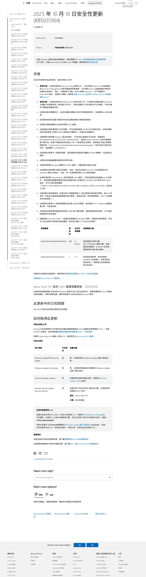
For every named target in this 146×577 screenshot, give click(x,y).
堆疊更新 (61, 331)
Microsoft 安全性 (81, 514)
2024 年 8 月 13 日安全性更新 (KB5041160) (19, 95)
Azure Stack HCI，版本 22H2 (17, 20)
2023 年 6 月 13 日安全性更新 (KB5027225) (19, 184)
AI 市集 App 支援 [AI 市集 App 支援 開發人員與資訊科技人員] (101, 564)
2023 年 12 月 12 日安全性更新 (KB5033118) (19, 150)
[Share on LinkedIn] (39, 453)
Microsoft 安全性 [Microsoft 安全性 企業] (77, 561)
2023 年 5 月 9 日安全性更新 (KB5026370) (19, 190)
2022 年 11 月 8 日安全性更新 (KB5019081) (19, 249)
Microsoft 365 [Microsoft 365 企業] (77, 572)
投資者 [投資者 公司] (120, 568)
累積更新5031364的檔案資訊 (76, 439)
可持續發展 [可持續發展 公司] (121, 572)
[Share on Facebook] (35, 453)
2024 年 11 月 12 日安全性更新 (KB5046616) (19, 78)
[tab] (39, 495)
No (92, 545)
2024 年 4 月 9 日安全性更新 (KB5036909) (19, 126)
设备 (59, 3)
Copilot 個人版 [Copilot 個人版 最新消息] (11, 568)
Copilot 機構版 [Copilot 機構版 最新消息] (11, 564)
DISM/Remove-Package (93, 414)
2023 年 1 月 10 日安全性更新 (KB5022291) (19, 214)
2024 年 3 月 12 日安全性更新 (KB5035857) (19, 132)
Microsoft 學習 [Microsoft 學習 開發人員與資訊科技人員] (100, 561)
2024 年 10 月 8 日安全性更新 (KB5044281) (19, 83)
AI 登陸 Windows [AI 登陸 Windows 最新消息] (12, 572)
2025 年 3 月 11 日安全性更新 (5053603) (19, 54)
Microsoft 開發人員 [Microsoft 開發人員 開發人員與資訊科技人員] (101, 557)
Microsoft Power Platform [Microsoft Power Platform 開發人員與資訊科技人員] (103, 575)
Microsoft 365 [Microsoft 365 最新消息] (11, 575)
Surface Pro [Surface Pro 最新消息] (10, 557)
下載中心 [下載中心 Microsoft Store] (33, 561)
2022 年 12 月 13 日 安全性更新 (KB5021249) (19, 227)
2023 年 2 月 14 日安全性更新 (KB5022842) (19, 208)
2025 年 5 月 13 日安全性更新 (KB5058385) (19, 35)
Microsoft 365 (36, 3)
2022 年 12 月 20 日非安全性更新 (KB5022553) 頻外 (19, 220)
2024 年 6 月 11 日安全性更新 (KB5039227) (19, 115)
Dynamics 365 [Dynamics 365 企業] (77, 568)
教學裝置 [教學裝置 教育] (54, 561)
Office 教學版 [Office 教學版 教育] (56, 572)
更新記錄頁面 (92, 62)
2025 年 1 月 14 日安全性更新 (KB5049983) (19, 66)
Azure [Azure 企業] (74, 564)
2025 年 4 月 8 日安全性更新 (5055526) (19, 49)
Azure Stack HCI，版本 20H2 (19, 268)
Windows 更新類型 (83, 59)
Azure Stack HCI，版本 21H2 (19, 263)
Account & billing (71, 3)
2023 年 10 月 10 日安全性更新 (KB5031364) (19, 161)
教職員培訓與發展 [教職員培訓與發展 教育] (57, 575)
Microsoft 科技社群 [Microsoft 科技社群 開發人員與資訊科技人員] (101, 568)
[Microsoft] (15, 3)
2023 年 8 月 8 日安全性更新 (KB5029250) (19, 173)
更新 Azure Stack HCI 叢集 (83, 336)
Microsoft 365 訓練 (61, 514)
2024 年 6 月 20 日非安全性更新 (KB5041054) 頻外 (19, 108)
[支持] (28, 3)
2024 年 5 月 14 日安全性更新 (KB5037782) (19, 120)
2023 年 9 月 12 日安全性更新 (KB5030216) (19, 167)
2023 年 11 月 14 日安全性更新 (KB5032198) (19, 155)
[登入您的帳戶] (136, 3)
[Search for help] (130, 2)
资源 (82, 3)
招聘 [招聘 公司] (119, 557)
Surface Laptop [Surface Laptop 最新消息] (11, 561)
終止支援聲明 (16, 30)
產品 (52, 3)
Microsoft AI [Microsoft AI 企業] (76, 557)
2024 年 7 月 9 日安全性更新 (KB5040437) (19, 101)
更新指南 (72, 273)
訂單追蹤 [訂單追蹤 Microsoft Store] (33, 564)
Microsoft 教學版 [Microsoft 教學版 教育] (57, 557)
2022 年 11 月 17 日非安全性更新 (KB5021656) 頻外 (19, 242)
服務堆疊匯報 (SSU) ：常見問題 (79, 331)
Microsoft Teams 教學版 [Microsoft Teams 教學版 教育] (59, 564)
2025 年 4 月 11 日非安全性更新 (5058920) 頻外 (19, 42)
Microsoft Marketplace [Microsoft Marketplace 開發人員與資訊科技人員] (102, 572)
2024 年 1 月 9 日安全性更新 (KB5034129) (19, 144)
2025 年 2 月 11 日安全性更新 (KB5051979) (19, 60)
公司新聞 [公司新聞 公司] (120, 561)
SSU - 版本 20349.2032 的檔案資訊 (84, 444)
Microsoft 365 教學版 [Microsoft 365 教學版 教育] (58, 568)
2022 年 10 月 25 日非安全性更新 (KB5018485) (19, 256)
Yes (79, 545)
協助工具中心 (100, 514)
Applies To (38, 27)
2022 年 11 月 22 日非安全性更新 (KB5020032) (19, 234)
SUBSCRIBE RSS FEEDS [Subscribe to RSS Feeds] (44, 459)
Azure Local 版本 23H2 (17, 14)
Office (46, 3)
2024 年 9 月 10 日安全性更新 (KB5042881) (19, 89)
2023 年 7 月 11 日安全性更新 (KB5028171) (19, 179)
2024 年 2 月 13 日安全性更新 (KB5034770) (19, 138)
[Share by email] (45, 453)
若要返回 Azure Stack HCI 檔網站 (47, 278)
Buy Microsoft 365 (95, 3)
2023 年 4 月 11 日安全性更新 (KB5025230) (19, 196)
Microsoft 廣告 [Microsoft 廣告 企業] (77, 575)
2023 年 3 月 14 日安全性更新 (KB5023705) (19, 202)
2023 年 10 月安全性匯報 (87, 273)
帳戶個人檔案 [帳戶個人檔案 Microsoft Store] (34, 557)
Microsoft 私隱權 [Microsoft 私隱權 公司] (123, 564)
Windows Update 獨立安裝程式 (78, 424)
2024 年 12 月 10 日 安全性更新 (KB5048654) (19, 72)
